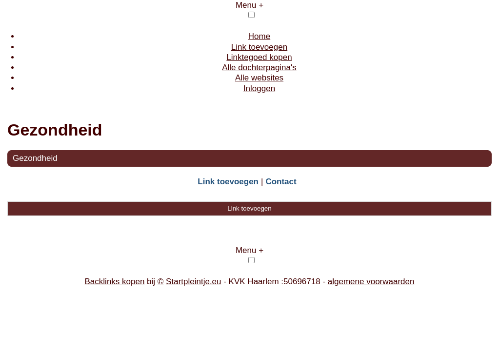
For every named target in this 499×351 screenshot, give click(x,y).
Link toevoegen (259, 47)
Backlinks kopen (115, 281)
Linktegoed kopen (259, 57)
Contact (280, 181)
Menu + (249, 5)
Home (259, 36)
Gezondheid (35, 158)
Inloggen (259, 88)
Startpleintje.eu (193, 281)
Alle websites (259, 77)
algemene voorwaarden (371, 281)
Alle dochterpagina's (259, 67)
